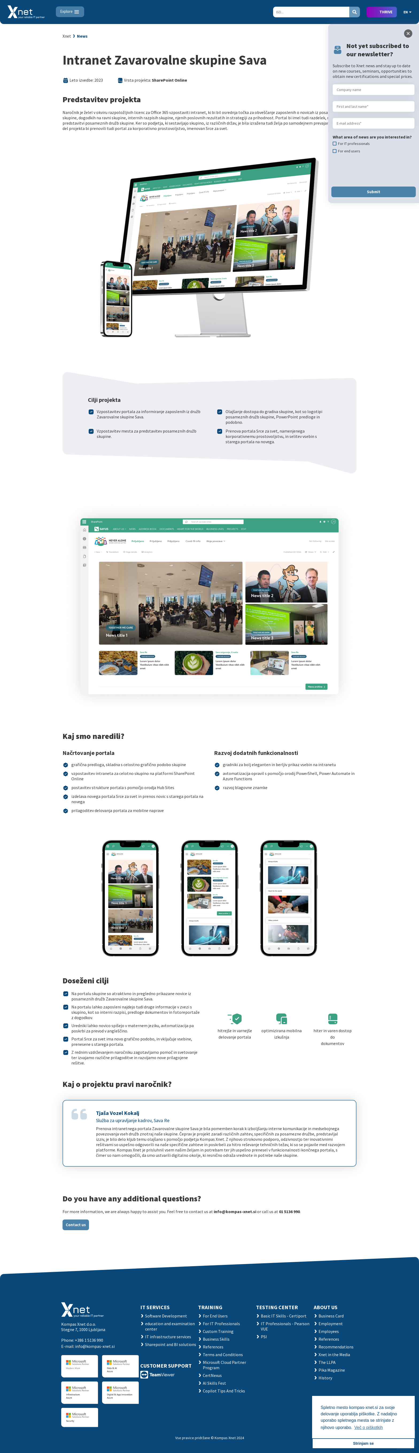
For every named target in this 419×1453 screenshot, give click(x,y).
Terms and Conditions (223, 1354)
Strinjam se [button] (363, 1443)
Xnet (67, 36)
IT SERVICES (155, 1307)
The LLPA (327, 1362)
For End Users (215, 1316)
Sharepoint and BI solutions (170, 1344)
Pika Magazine (332, 1370)
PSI (264, 1336)
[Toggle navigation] (70, 11)
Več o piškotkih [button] (368, 1427)
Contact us (76, 1224)
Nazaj (348, 36)
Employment (331, 1323)
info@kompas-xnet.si (95, 1346)
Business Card (331, 1316)
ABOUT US (325, 1307)
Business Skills (216, 1339)
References (213, 1346)
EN (408, 12)
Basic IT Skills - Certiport (284, 1316)
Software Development (166, 1316)
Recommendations (336, 1346)
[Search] (311, 12)
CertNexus (212, 1375)
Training (210, 1307)
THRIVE (386, 11)
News (82, 36)
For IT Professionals (221, 1323)
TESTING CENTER (277, 1307)
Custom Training (218, 1331)
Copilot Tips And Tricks (224, 1390)
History (325, 1377)
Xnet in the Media (334, 1354)
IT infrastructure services (168, 1336)
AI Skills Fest (214, 1383)
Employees (329, 1331)
